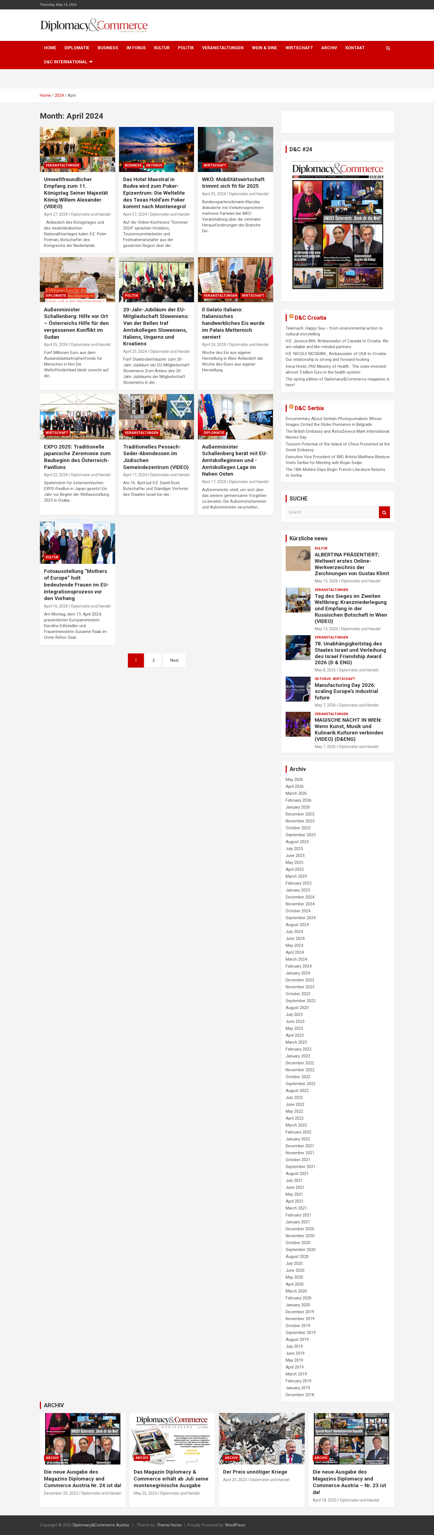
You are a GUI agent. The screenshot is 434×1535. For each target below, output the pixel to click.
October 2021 (298, 1159)
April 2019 (295, 1367)
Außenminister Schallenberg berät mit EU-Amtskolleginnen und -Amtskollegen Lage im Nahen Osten (234, 460)
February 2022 (298, 1132)
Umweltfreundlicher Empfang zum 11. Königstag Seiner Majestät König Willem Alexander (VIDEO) (76, 193)
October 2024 (298, 910)
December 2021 (300, 1145)
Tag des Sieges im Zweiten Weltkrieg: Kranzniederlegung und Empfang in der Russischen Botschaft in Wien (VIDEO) (351, 608)
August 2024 (297, 924)
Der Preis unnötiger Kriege (255, 1472)
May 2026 (294, 779)
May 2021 (294, 1194)
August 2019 (297, 1339)
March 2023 (296, 1042)
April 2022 (295, 1118)
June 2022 (295, 1104)
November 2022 (300, 1069)
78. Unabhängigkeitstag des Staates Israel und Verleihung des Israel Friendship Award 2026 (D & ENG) (350, 653)
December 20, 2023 (61, 1493)
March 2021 (296, 1208)
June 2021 (295, 1187)
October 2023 (298, 993)
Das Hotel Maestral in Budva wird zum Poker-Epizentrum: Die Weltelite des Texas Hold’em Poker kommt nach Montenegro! (154, 193)
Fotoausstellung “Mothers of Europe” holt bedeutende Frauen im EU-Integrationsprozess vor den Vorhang (76, 585)
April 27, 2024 (56, 214)
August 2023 (297, 1007)
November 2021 (300, 1152)
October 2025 (298, 827)
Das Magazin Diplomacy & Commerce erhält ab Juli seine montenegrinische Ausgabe (171, 1479)
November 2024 (300, 903)
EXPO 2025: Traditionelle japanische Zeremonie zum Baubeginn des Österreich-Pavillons (77, 457)
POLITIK (186, 47)
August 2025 (297, 841)
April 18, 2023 (325, 1500)
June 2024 (295, 938)
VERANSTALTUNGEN (223, 47)
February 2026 (298, 800)
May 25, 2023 (145, 1493)
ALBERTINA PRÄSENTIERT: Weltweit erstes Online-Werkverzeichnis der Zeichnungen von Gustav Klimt (352, 564)
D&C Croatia (310, 317)
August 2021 (297, 1173)
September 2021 (301, 1166)
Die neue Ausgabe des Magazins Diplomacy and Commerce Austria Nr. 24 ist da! (82, 1479)
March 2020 (296, 1291)
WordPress (235, 1525)
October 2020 (298, 1242)
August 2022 (297, 1090)
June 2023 (295, 1021)
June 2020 (295, 1270)
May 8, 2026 (325, 670)
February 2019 (298, 1380)
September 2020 (301, 1249)
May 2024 (294, 945)
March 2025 (296, 876)
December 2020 (300, 1228)
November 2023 (300, 986)
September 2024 (301, 917)
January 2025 (298, 890)
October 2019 (298, 1325)
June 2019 (295, 1353)
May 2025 (294, 862)
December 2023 (300, 980)
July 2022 (294, 1097)
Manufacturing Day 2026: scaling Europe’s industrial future (346, 691)
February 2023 (298, 1049)
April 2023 (295, 1035)
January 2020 (298, 1304)
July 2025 (294, 848)
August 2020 (297, 1256)
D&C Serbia (309, 408)
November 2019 (300, 1318)
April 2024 (295, 952)
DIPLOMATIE (76, 47)
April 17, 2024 (135, 475)
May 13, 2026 (326, 581)
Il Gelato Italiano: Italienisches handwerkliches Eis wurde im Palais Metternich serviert (233, 323)
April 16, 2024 (56, 606)
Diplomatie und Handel (90, 214)
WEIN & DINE (264, 47)
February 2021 (298, 1215)
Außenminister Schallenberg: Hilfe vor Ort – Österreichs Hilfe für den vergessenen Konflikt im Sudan (76, 323)
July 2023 (294, 1014)
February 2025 (298, 883)
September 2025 (301, 834)
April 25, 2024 (214, 194)
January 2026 (298, 807)
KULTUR (162, 47)
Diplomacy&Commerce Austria (101, 1525)
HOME (50, 47)
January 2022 (298, 1139)
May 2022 (294, 1111)
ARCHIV (329, 47)
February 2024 (298, 966)
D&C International (65, 61)
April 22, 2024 (56, 475)
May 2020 (294, 1277)
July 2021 (294, 1180)
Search (384, 512)
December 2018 (300, 1394)
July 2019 (294, 1346)
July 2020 (294, 1263)
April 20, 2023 (235, 1479)
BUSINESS (108, 47)
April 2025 (295, 869)
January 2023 (298, 1056)
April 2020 (295, 1284)
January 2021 (298, 1221)
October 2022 (298, 1076)
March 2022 (296, 1125)
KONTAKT (355, 47)
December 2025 (300, 814)
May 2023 (294, 1028)
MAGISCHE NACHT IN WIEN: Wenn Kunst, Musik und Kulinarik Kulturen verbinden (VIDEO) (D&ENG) (349, 729)
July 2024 (294, 931)
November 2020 (300, 1235)
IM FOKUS (136, 47)
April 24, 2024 (214, 344)
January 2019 (298, 1387)
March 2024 (296, 959)
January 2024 (298, 973)
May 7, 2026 (325, 705)
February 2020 (298, 1298)
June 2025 (295, 855)
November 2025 (300, 821)
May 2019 (294, 1360)
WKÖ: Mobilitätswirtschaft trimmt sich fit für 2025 (233, 182)
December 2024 (300, 897)
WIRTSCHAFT (299, 47)
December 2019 (300, 1311)
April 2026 (295, 786)
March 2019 (296, 1374)
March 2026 (296, 793)
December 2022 (300, 1062)
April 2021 (295, 1201)
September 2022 (301, 1083)
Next (174, 660)
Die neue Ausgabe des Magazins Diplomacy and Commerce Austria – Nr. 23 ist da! (349, 1482)
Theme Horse (169, 1525)
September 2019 (301, 1332)
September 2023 (301, 1000)
